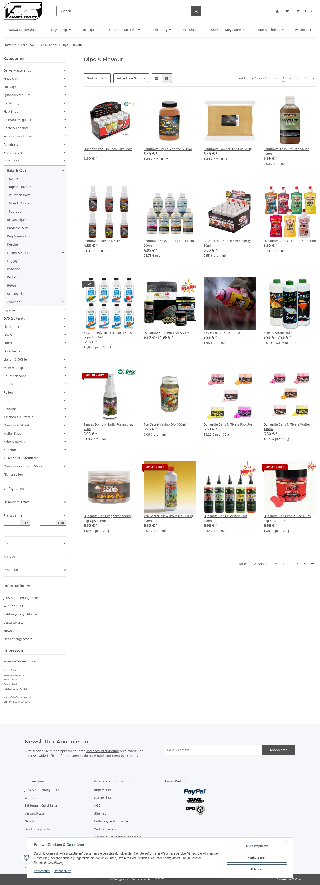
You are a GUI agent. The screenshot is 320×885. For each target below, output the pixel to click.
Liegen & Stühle (18, 252)
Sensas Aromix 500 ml (280, 332)
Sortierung (95, 78)
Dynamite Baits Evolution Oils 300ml (225, 518)
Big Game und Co (16, 310)
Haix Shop (11, 111)
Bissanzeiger (13, 152)
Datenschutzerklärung (102, 751)
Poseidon (14, 269)
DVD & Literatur (15, 318)
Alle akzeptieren (257, 846)
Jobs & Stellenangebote (21, 598)
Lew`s (8, 335)
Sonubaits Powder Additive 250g (228, 149)
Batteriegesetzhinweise (111, 821)
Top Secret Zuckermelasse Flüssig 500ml (169, 518)
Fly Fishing (11, 326)
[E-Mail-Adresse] (213, 750)
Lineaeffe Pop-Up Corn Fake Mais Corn (108, 151)
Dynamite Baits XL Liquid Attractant (290, 241)
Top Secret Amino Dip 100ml (165, 424)
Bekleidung (12, 103)
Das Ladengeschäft (18, 639)
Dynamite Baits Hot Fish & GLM (167, 332)
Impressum (102, 790)
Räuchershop (13, 384)
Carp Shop (11, 161)
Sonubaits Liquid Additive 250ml (168, 149)
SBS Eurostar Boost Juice (222, 332)
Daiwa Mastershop (17, 70)
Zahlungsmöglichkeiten (21, 614)
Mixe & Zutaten (20, 203)
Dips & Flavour (20, 187)
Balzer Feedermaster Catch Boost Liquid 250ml (108, 334)
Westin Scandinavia (18, 136)
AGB (97, 805)
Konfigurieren (256, 857)
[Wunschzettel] (287, 11)
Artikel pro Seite (129, 78)
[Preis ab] (12, 523)
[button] (277, 11)
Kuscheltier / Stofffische (21, 458)
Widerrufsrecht (105, 829)
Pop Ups (15, 211)
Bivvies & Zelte (18, 228)
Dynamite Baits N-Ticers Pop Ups (228, 424)
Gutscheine (12, 351)
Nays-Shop (12, 78)
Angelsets (11, 144)
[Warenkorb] (304, 11)
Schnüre (10, 409)
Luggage (13, 261)
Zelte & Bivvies (14, 442)
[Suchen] (123, 11)
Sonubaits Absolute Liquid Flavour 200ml (169, 243)
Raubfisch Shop (15, 376)
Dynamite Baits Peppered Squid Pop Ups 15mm (107, 518)
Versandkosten (15, 622)
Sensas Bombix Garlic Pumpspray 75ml (108, 426)
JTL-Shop (297, 879)
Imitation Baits (19, 195)
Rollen (8, 392)
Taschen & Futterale (18, 417)
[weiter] (312, 78)
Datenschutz (103, 797)
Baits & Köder (17, 170)
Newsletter (12, 631)
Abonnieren (279, 750)
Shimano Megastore (18, 120)
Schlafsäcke (15, 294)
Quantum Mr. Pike (17, 95)
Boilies (14, 178)
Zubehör (13, 302)
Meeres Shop (13, 368)
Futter (8, 343)
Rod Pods (14, 277)
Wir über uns (13, 606)
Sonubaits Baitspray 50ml (103, 241)
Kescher (13, 244)
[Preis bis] (48, 523)
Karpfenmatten (18, 236)
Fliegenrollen (13, 474)
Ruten (11, 285)
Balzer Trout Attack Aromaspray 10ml (227, 243)
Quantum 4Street (16, 425)
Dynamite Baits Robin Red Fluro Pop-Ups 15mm (287, 518)
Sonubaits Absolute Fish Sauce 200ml (286, 151)
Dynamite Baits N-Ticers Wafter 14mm (287, 426)
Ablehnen (256, 869)
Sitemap (100, 813)
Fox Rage (10, 87)
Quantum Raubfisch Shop (23, 466)
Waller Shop (13, 433)
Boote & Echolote (16, 128)
